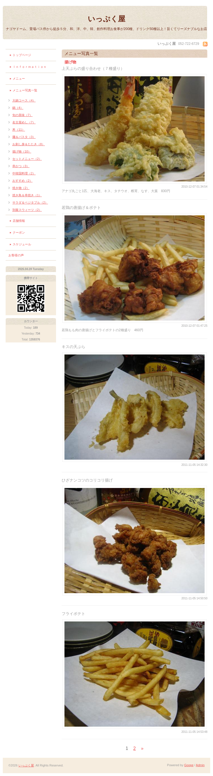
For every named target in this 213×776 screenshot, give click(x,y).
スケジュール (22, 244)
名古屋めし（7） (24, 122)
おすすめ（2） (22, 180)
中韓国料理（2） (24, 173)
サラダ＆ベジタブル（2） (30, 202)
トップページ (22, 55)
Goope (188, 765)
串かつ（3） (20, 166)
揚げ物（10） (21, 151)
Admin (200, 765)
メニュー (19, 78)
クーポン (19, 232)
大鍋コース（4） (24, 100)
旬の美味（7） (22, 115)
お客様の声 (16, 255)
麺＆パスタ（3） (24, 137)
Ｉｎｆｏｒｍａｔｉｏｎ (30, 66)
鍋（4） (17, 107)
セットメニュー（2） (27, 158)
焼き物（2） (20, 188)
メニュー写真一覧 (25, 90)
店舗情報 (19, 220)
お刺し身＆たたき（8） (28, 144)
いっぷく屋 (106, 19)
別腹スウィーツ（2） (27, 209)
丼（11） (18, 129)
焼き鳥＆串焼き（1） (27, 195)
